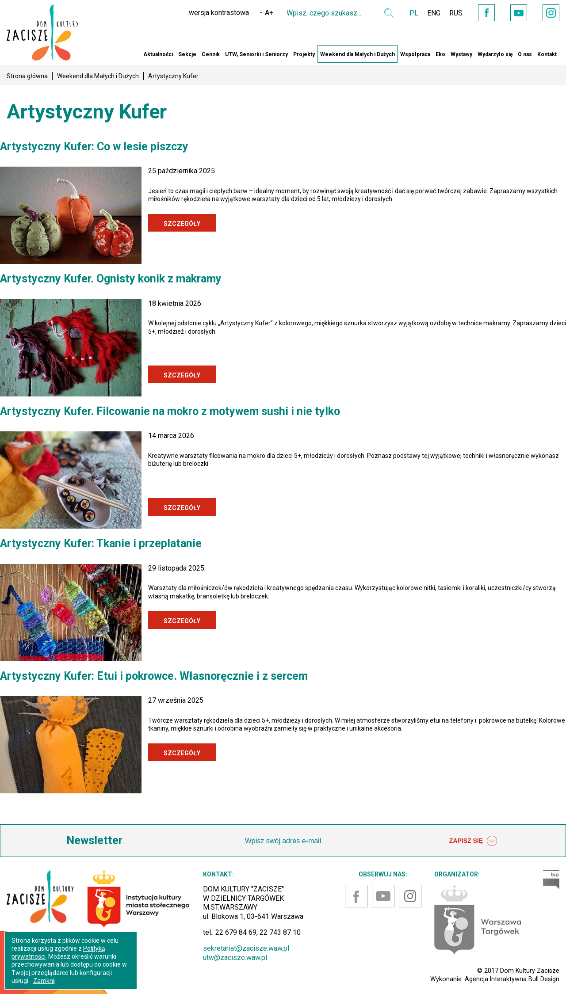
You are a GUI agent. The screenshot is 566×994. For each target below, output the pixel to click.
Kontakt (547, 54)
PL (413, 13)
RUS (456, 13)
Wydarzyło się (495, 54)
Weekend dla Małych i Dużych (357, 54)
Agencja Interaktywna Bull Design (512, 979)
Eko (440, 54)
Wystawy (461, 54)
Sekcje (187, 54)
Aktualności (158, 54)
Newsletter (94, 840)
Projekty (304, 54)
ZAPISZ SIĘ (473, 841)
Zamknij (44, 980)
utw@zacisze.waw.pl (235, 957)
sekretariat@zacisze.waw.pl (246, 948)
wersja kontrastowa (219, 12)
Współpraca (415, 54)
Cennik (211, 54)
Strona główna (27, 76)
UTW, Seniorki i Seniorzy (256, 54)
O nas (525, 54)
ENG (433, 13)
